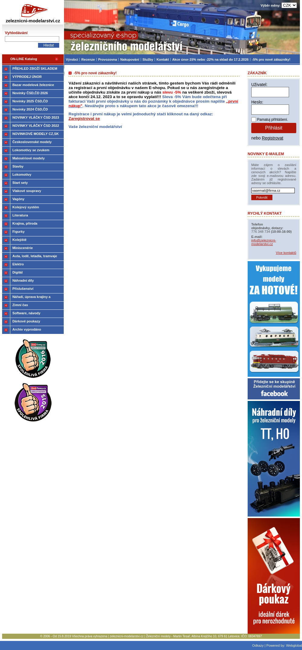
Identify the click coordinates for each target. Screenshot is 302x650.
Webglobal (294, 645)
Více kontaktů (286, 253)
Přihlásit (273, 127)
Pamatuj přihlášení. (272, 119)
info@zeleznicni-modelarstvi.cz (263, 242)
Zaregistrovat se (84, 118)
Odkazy (258, 645)
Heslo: (257, 102)
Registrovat (272, 138)
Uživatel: (259, 84)
